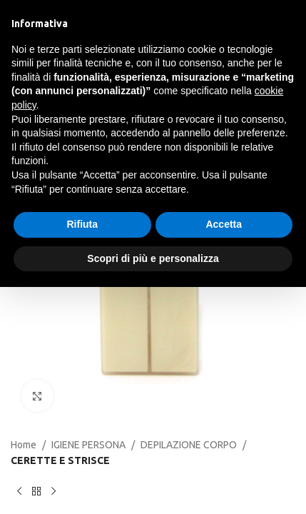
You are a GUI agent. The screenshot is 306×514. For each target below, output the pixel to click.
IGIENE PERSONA (88, 444)
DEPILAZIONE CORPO (189, 444)
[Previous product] (19, 491)
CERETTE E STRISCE (60, 460)
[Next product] (53, 491)
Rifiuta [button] (82, 224)
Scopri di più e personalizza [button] (152, 258)
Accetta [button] (223, 224)
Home (23, 444)
